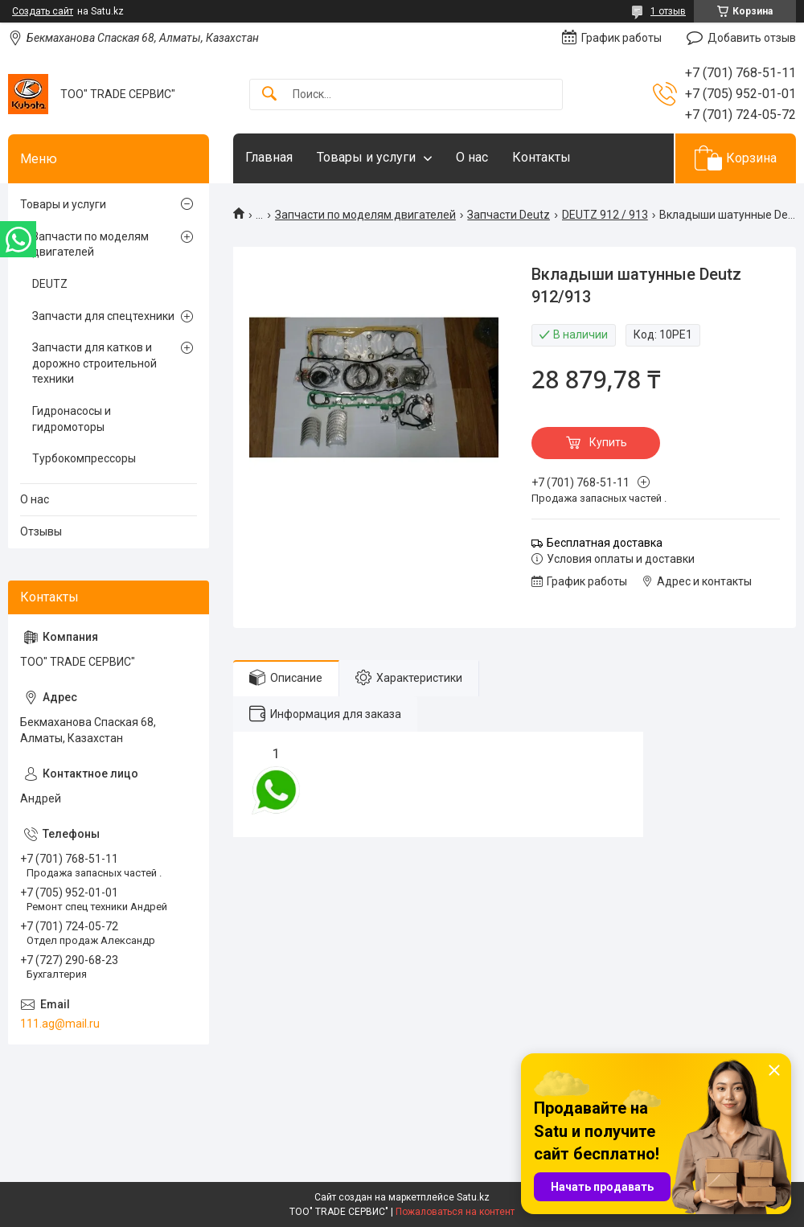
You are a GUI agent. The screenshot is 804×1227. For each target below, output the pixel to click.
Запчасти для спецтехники (103, 316)
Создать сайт (42, 11)
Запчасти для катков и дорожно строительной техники (94, 363)
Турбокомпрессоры (84, 458)
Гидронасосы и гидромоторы (71, 418)
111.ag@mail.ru (60, 1023)
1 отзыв (668, 11)
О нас (472, 157)
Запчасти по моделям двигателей (365, 214)
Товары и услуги (366, 157)
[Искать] (269, 94)
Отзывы (41, 531)
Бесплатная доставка (604, 542)
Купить (608, 442)
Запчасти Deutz (508, 214)
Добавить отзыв (752, 37)
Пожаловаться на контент (455, 1211)
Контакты (541, 157)
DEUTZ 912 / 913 (605, 214)
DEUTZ (50, 283)
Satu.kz (473, 1197)
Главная (269, 157)
